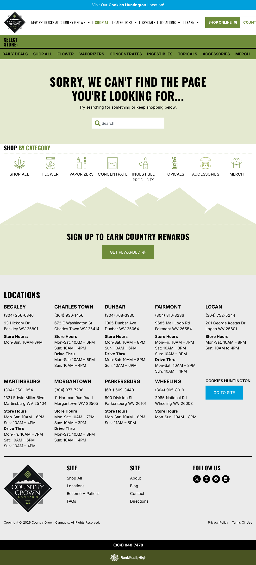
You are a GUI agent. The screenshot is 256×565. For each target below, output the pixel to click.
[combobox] (128, 123)
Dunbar (115, 307)
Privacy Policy (218, 522)
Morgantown (72, 381)
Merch (242, 54)
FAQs (71, 501)
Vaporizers (91, 54)
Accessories (216, 54)
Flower (65, 54)
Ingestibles (159, 54)
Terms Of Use (242, 522)
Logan (214, 307)
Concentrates (126, 54)
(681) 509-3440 (119, 390)
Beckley (15, 307)
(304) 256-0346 (19, 315)
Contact (137, 493)
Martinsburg (22, 381)
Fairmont (168, 307)
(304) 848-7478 (128, 545)
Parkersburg (122, 381)
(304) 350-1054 (18, 390)
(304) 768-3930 (119, 315)
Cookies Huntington (228, 380)
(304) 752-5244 (220, 315)
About (135, 478)
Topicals (187, 54)
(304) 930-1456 (68, 315)
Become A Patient (83, 493)
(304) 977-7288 (68, 390)
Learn (192, 22)
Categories (125, 22)
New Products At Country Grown (61, 22)
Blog (134, 485)
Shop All (102, 22)
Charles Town (73, 307)
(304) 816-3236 (169, 315)
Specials (149, 22)
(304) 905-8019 (169, 390)
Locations (170, 22)
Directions (139, 501)
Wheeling (168, 381)
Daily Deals (15, 54)
